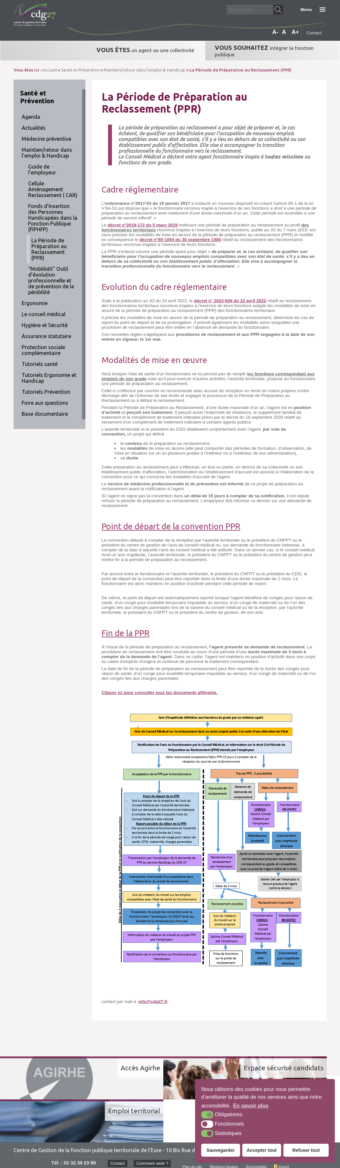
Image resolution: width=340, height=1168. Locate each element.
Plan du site (192, 1117)
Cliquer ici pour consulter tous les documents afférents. (160, 687)
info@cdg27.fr (153, 996)
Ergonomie (35, 298)
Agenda (31, 111)
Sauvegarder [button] (220, 1150)
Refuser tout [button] (306, 1150)
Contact (314, 32)
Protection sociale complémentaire (43, 344)
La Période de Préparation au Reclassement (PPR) (49, 243)
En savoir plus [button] (251, 1105)
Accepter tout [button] (262, 1150)
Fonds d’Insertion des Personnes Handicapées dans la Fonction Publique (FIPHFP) (52, 212)
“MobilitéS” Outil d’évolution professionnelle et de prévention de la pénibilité (51, 275)
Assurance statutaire (46, 331)
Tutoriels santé (40, 358)
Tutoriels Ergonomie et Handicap (49, 372)
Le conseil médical (43, 309)
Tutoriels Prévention (46, 386)
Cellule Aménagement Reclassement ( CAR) (52, 184)
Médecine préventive (46, 133)
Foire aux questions (45, 397)
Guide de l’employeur (42, 164)
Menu (306, 9)
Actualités (34, 122)
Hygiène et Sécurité (45, 320)
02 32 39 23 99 (77, 1113)
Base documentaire (45, 408)
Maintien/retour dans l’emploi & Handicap (47, 147)
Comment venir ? (151, 1114)
